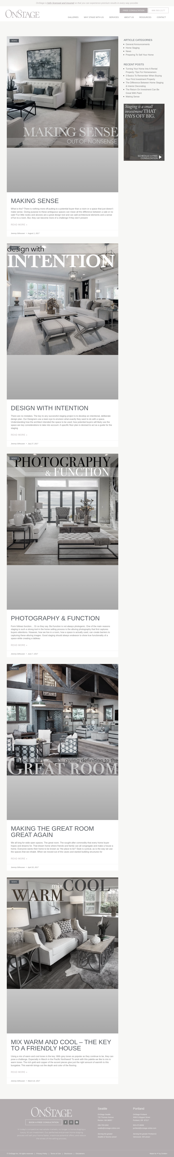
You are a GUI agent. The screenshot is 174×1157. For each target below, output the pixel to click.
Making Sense (35, 200)
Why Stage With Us (94, 17)
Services (114, 17)
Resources (145, 17)
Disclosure (68, 1154)
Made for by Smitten (158, 1154)
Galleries (73, 17)
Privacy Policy (41, 1154)
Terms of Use (56, 1154)
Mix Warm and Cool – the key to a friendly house (61, 1045)
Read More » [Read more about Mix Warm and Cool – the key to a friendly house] (19, 1072)
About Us (129, 17)
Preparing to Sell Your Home (140, 55)
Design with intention (49, 408)
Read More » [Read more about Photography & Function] (19, 645)
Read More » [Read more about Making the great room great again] (19, 858)
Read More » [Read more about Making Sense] (19, 224)
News (128, 51)
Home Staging (132, 48)
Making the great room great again (52, 831)
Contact (161, 17)
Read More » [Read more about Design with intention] (19, 435)
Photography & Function (55, 618)
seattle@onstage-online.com (109, 1128)
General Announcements (138, 44)
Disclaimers (80, 1154)
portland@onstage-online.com (144, 1128)
